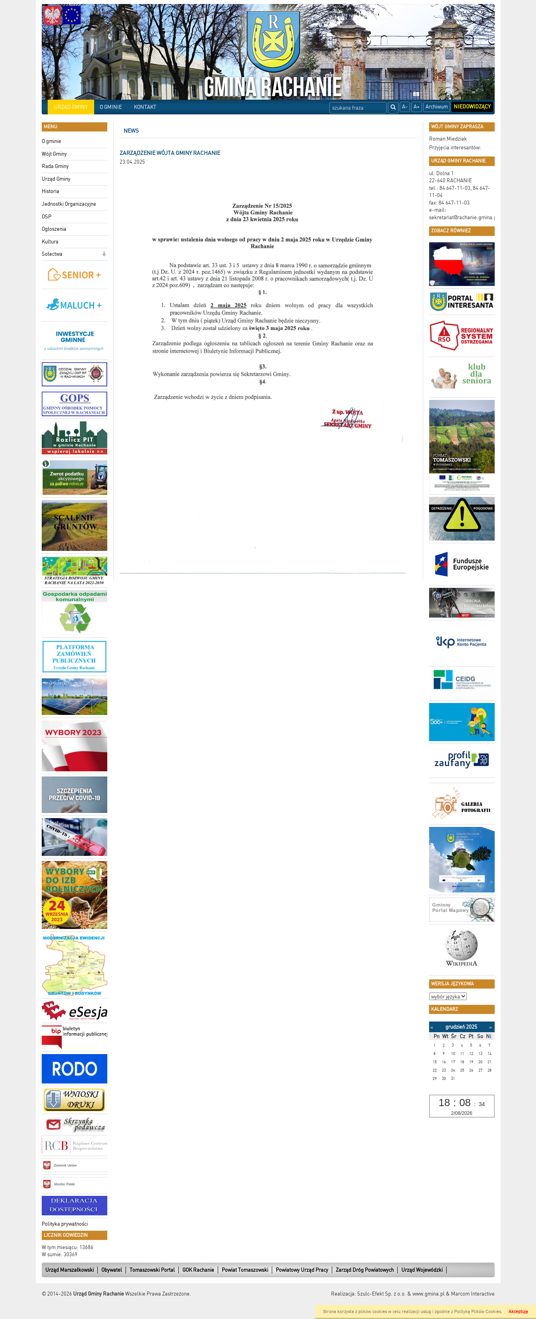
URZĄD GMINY (71, 107)
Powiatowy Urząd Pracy (302, 1270)
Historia (50, 191)
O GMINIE (111, 107)
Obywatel (111, 1270)
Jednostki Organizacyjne (69, 204)
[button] (104, 254)
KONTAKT (145, 107)
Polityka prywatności (65, 1224)
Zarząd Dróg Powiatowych (365, 1270)
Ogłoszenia (54, 229)
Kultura (50, 242)
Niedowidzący (472, 107)
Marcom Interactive (473, 1294)
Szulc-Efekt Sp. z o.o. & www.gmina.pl (401, 1294)
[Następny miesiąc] (490, 1027)
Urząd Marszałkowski (69, 1270)
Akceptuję (518, 1311)
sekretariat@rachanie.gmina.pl (463, 217)
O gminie (51, 141)
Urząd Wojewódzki (422, 1270)
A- (405, 107)
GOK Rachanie (198, 1270)
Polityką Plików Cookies (477, 1311)
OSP (46, 217)
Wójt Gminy (54, 154)
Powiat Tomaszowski (245, 1270)
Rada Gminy (55, 166)
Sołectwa (52, 254)
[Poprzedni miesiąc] (431, 1027)
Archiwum (437, 107)
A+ (417, 107)
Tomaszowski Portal (152, 1270)
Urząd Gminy (56, 179)
